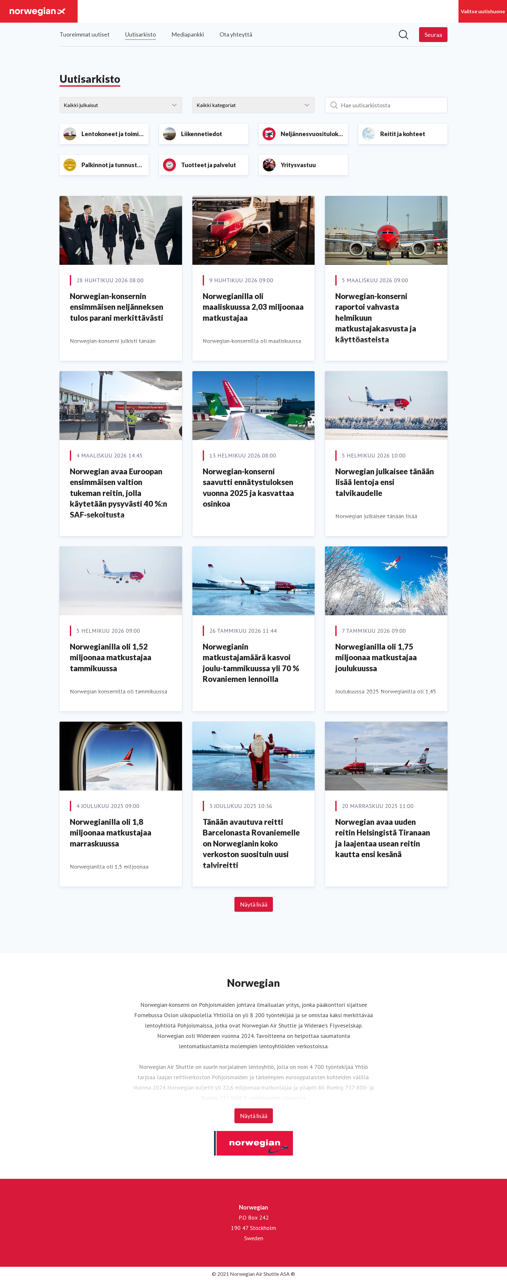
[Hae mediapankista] (403, 34)
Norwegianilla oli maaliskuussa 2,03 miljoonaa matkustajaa (253, 306)
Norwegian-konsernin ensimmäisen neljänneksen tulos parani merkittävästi (116, 306)
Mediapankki (187, 34)
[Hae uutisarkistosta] (386, 105)
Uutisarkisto (140, 33)
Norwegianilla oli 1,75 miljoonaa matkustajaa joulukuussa (376, 657)
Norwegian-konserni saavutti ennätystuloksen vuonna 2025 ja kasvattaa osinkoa (248, 488)
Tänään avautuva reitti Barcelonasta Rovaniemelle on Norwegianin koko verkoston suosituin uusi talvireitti (251, 843)
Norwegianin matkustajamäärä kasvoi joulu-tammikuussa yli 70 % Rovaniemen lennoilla (251, 663)
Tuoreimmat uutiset (84, 34)
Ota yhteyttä (236, 34)
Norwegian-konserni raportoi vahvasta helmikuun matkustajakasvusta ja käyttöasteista (375, 317)
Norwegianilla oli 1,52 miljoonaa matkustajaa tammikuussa (110, 657)
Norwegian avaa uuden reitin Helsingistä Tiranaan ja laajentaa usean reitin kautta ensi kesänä (382, 838)
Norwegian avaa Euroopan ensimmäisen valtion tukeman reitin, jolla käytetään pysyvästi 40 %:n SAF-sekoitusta (118, 493)
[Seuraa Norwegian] (433, 34)
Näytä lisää (253, 904)
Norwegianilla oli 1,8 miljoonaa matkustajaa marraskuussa (110, 832)
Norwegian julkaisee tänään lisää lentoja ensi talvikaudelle (384, 482)
